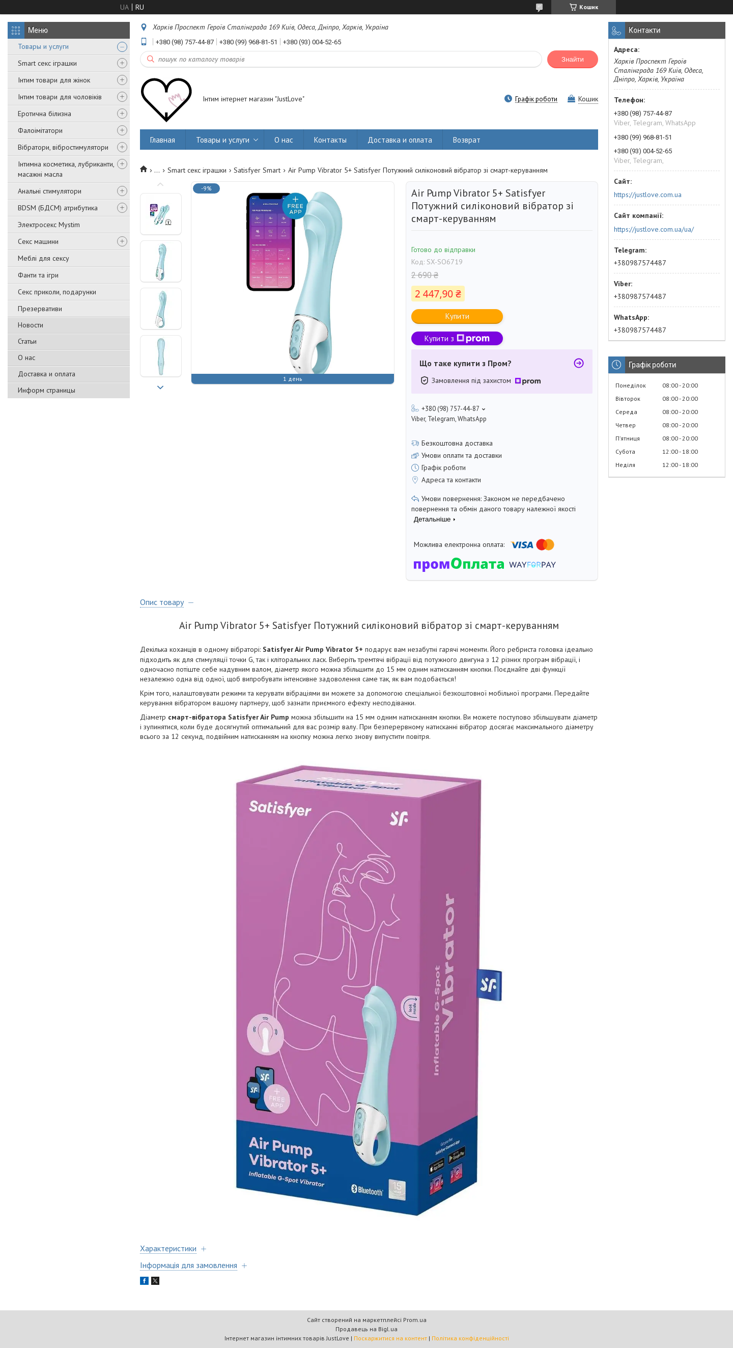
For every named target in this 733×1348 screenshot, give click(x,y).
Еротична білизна (44, 113)
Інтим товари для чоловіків (60, 96)
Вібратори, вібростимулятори (63, 147)
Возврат (467, 140)
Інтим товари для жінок (54, 80)
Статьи (27, 341)
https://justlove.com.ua (648, 194)
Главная (162, 140)
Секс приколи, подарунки (57, 291)
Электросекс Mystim (49, 224)
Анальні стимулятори (49, 191)
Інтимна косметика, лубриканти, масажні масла (66, 169)
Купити (457, 316)
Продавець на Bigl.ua (366, 1329)
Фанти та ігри (38, 275)
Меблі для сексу (43, 258)
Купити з (457, 338)
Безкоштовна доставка (457, 443)
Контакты (330, 140)
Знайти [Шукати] (572, 59)
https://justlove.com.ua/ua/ (654, 229)
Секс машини (38, 241)
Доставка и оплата (46, 373)
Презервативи (40, 308)
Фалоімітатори (40, 130)
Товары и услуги (43, 46)
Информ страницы (46, 390)
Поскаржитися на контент (390, 1338)
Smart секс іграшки (47, 63)
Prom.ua (415, 1320)
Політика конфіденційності (470, 1338)
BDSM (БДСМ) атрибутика (58, 207)
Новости (30, 324)
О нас (26, 357)
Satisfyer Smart (257, 170)
